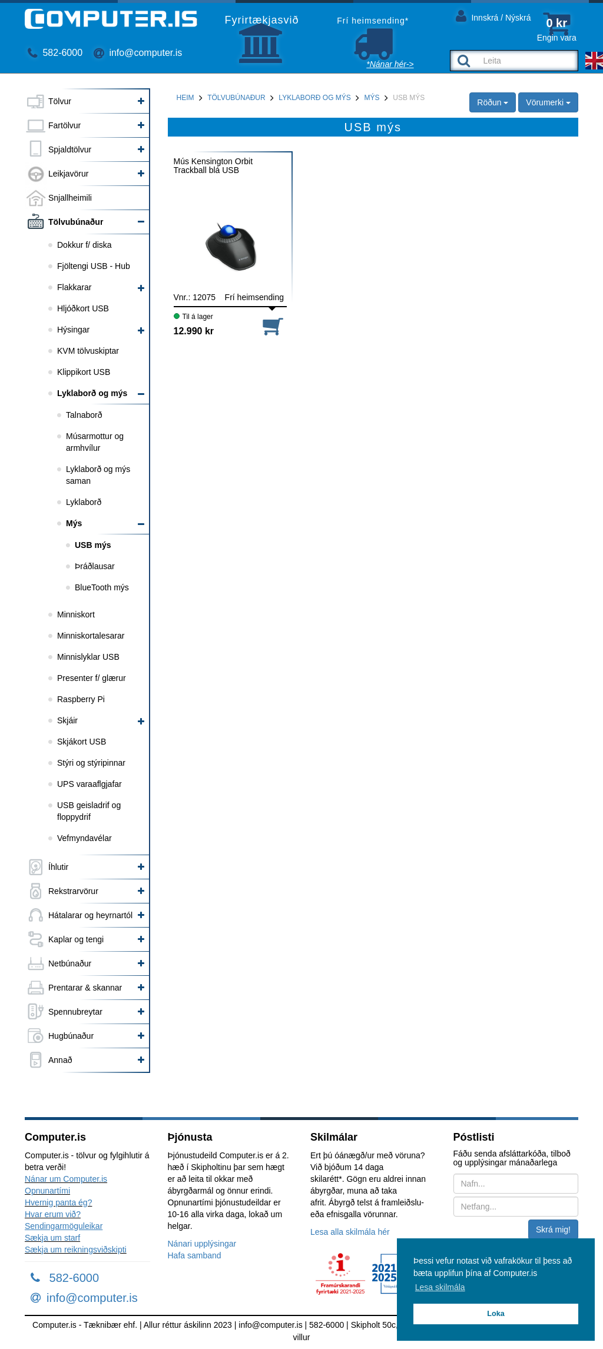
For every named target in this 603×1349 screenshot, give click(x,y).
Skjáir (67, 720)
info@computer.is (138, 53)
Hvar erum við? (53, 1214)
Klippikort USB (83, 372)
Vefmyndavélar (84, 838)
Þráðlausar (95, 566)
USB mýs (93, 545)
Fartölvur (64, 125)
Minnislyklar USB (88, 657)
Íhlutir (58, 867)
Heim (185, 98)
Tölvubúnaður (75, 222)
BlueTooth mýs (102, 587)
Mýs (74, 523)
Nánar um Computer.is (66, 1179)
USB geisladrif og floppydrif (89, 811)
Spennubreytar (75, 1011)
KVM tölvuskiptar (88, 350)
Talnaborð (84, 415)
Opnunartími (47, 1190)
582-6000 (55, 53)
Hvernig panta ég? (58, 1202)
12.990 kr (194, 331)
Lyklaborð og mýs (92, 393)
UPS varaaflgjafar (89, 784)
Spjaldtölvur (69, 149)
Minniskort (76, 614)
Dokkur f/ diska (84, 245)
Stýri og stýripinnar (91, 762)
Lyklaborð (83, 502)
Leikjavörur (68, 173)
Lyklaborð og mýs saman (98, 475)
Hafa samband (194, 1255)
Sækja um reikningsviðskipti (76, 1249)
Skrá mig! (553, 1229)
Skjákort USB (81, 741)
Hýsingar (73, 329)
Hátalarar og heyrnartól (90, 915)
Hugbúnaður (71, 1036)
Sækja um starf (52, 1237)
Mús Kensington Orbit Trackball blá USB (213, 166)
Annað (60, 1060)
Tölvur (59, 101)
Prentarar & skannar (85, 987)
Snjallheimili (70, 197)
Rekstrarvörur (73, 891)
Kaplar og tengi (76, 939)
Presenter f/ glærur (91, 678)
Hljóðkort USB (83, 308)
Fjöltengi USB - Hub (93, 266)
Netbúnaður (69, 963)
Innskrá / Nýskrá (493, 15)
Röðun (492, 102)
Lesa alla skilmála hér (350, 1232)
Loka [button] (495, 1314)
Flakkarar (74, 287)
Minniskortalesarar (90, 635)
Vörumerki (548, 102)
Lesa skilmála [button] (440, 1287)
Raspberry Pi (81, 699)
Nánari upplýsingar (202, 1243)
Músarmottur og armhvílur (95, 442)
